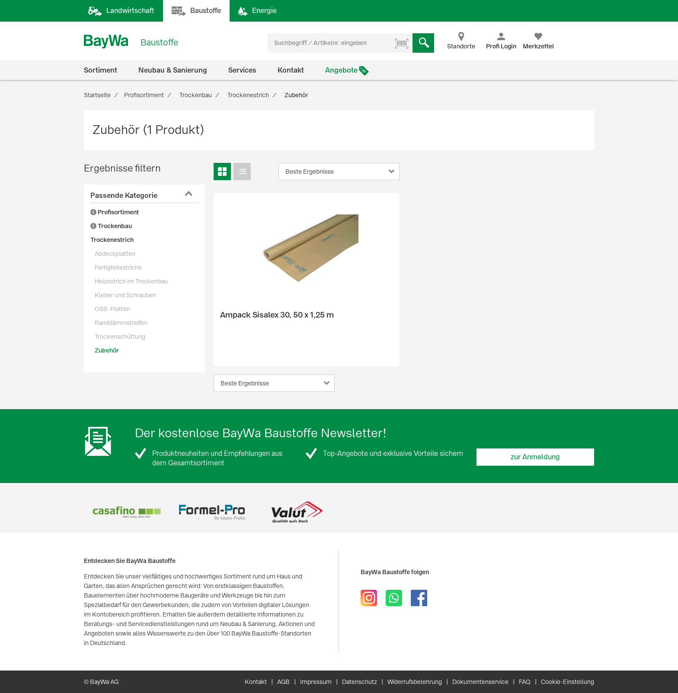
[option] (126, 512)
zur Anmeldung (535, 456)
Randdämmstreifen (121, 323)
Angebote (341, 70)
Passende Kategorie (123, 195)
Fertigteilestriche (118, 267)
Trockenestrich (112, 240)
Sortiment (100, 70)
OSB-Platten (112, 309)
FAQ (525, 682)
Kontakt (291, 70)
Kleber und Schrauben (125, 295)
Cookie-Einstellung (567, 682)
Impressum (316, 682)
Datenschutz (359, 682)
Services (242, 70)
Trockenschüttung (120, 336)
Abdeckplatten (115, 253)
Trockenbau (111, 226)
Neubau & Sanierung (172, 70)
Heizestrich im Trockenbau (131, 281)
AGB (283, 682)
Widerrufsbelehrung (414, 682)
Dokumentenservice (480, 682)
